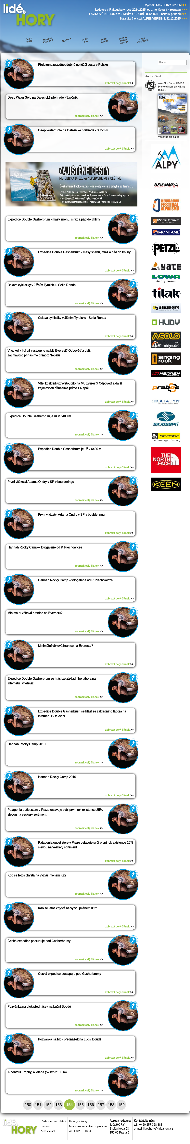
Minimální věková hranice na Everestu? (34, 613)
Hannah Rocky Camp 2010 (26, 744)
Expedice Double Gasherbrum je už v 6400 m (39, 416)
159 (121, 1105)
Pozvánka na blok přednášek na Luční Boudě (39, 1006)
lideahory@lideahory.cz (158, 1128)
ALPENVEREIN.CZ (81, 1131)
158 (111, 1105)
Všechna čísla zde (168, 136)
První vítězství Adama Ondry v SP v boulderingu (40, 481)
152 (48, 1105)
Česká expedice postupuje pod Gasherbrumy (38, 941)
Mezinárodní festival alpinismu (88, 1126)
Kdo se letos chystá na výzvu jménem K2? (36, 875)
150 (28, 1105)
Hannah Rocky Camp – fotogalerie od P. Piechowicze (44, 547)
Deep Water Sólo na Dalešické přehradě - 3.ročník (42, 97)
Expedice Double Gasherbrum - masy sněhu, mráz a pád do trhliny (53, 219)
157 (101, 1105)
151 (38, 1105)
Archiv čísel (48, 1131)
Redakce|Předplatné (53, 1121)
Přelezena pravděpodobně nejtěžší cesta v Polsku (73, 64)
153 (58, 1105)
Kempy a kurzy (78, 1121)
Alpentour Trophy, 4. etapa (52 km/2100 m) (37, 1072)
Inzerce (45, 1126)
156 (90, 1105)
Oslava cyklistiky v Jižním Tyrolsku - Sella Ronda (41, 285)
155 (80, 1105)
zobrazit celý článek (119, 83)
